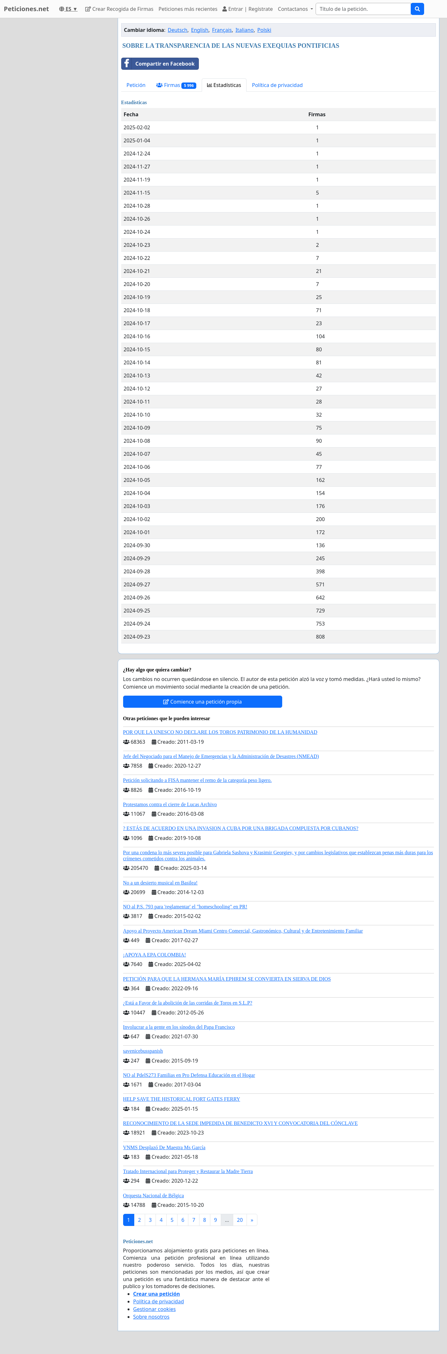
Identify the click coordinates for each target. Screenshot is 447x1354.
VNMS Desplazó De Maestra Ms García (164, 1147)
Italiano (244, 29)
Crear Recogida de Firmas (119, 8)
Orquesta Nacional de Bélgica (153, 1195)
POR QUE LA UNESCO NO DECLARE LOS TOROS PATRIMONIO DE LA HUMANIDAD (220, 732)
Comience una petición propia (202, 701)
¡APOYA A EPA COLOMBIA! (154, 954)
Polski (264, 29)
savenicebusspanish (143, 1051)
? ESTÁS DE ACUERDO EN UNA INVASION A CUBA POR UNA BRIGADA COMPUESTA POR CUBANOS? (241, 828)
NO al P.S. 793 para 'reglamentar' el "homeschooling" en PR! (185, 906)
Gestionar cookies (154, 1309)
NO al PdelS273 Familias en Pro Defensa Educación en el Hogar (189, 1075)
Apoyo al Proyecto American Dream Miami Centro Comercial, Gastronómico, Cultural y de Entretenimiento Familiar (243, 931)
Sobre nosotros (151, 1316)
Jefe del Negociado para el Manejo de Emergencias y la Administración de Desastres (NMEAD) (221, 756)
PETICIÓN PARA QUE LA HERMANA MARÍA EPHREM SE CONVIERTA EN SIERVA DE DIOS (227, 979)
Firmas (176, 85)
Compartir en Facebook (158, 63)
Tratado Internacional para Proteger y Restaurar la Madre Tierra (188, 1171)
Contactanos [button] (293, 8)
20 (240, 1219)
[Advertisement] (55, 113)
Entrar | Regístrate (247, 8)
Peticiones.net (26, 8)
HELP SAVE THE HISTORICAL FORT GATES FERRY (181, 1099)
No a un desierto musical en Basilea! (160, 882)
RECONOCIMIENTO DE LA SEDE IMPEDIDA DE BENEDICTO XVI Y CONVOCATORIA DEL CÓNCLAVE (240, 1123)
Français (222, 29)
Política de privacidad (277, 85)
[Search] (363, 9)
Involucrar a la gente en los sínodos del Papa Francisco (179, 1027)
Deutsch (177, 29)
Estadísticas (224, 85)
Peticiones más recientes (187, 8)
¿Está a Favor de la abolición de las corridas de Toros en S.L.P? (187, 1003)
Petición (136, 85)
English (199, 29)
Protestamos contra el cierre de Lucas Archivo (170, 804)
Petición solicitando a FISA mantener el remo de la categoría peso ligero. (197, 780)
